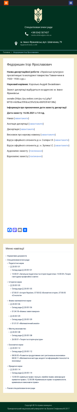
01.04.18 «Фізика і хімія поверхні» (26, 311)
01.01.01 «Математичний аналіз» (26, 323)
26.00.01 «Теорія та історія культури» (27, 339)
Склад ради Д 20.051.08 (22, 335)
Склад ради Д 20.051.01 (22, 270)
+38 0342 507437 (40, 32)
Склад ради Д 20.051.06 (22, 307)
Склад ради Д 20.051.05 (22, 289)
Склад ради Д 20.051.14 (22, 373)
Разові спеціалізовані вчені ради (21, 388)
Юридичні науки (15, 366)
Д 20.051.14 (15, 369)
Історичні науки (15, 282)
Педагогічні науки (16, 263)
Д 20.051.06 (15, 304)
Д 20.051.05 (15, 285)
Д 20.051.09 (15, 316)
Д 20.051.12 (15, 348)
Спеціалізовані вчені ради (38, 27)
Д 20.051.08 (15, 332)
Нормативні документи (17, 256)
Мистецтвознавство (17, 329)
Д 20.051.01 (15, 267)
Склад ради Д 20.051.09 (22, 319)
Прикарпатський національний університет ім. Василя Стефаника (35, 409)
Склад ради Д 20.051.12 (22, 351)
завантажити (21, 118)
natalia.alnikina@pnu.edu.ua (41, 35)
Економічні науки (16, 345)
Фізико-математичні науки (20, 301)
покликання (36, 151)
